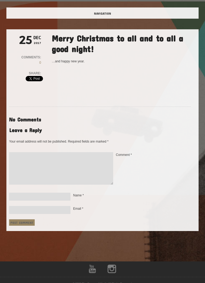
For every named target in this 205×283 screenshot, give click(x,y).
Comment (124, 155)
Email (78, 209)
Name (78, 195)
